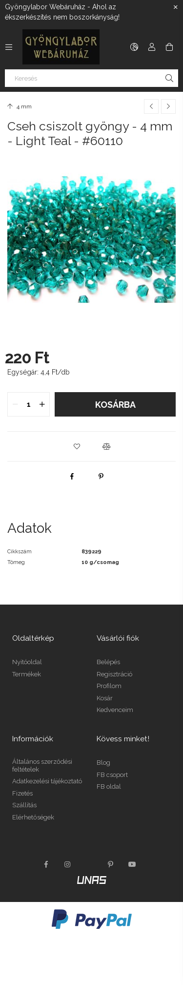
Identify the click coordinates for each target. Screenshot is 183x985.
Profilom (109, 686)
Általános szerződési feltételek (42, 765)
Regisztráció (114, 674)
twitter (89, 864)
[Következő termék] (168, 106)
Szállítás (24, 805)
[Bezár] (175, 7)
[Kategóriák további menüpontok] (9, 47)
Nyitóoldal (27, 662)
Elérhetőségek (33, 817)
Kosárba (115, 404)
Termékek (26, 674)
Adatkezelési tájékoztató (47, 781)
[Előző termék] (151, 106)
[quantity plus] (42, 404)
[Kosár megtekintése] (169, 47)
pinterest (110, 864)
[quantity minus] (15, 404)
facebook (46, 864)
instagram (68, 864)
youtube (132, 864)
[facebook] (71, 476)
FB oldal (109, 786)
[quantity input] (28, 404)
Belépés (108, 662)
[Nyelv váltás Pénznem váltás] (134, 47)
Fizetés (22, 793)
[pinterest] (101, 476)
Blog (103, 762)
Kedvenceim (115, 709)
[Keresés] (91, 78)
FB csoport (112, 774)
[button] (77, 446)
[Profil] (152, 47)
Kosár (105, 698)
